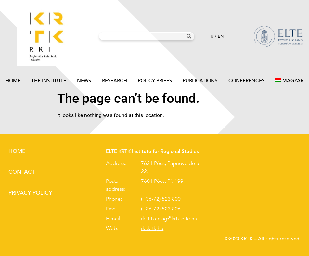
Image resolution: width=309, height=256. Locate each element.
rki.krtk (148, 228)
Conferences (246, 82)
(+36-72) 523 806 (161, 209)
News (84, 82)
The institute (48, 82)
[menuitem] (289, 80)
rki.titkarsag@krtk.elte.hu (169, 218)
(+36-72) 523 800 (161, 199)
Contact (21, 171)
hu (210, 36)
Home (13, 80)
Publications (200, 82)
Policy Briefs (154, 82)
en (221, 36)
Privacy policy (30, 192)
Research (114, 82)
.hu (159, 228)
